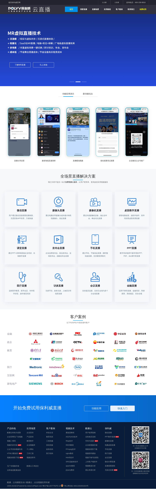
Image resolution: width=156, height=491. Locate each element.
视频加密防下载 (13, 457)
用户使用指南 (90, 433)
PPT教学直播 (110, 437)
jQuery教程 (70, 470)
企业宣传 (30, 433)
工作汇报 (30, 453)
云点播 (104, 2)
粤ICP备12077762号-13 (51, 486)
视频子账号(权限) (91, 457)
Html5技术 (70, 457)
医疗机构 (49, 453)
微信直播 (108, 433)
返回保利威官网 (14, 2)
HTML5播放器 (12, 453)
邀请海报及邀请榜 (49, 161)
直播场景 (95, 9)
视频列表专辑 (12, 445)
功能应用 (96, 408)
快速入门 (122, 408)
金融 (9, 334)
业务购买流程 (90, 437)
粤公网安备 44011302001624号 (74, 486)
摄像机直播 (109, 441)
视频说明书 (31, 457)
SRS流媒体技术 (72, 462)
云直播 (117, 2)
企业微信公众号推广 (136, 161)
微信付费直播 (110, 462)
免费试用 (142, 9)
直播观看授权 (110, 466)
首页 (71, 9)
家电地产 (12, 383)
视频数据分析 (90, 466)
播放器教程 (70, 433)
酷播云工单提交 (33, 466)
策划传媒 (49, 445)
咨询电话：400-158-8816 (135, 2)
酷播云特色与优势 (14, 433)
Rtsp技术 (69, 441)
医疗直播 (108, 453)
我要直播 (83, 9)
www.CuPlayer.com (34, 486)
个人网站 (30, 449)
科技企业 (49, 433)
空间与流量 (89, 441)
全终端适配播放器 (14, 470)
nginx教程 (69, 453)
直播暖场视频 (78, 161)
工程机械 (49, 441)
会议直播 (108, 457)
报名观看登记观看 (107, 161)
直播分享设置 (19, 161)
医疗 (9, 367)
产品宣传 (30, 437)
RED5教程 (70, 445)
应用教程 (107, 9)
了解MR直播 (20, 65)
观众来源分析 (90, 470)
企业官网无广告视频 (14, 437)
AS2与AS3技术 (71, 437)
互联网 (10, 375)
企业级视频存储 (91, 445)
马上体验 (43, 65)
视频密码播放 (90, 453)
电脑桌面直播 (110, 445)
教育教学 (30, 441)
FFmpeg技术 (71, 449)
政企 (9, 342)
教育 (9, 350)
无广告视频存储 (13, 466)
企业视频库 (31, 445)
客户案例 (119, 9)
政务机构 (49, 449)
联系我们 (131, 9)
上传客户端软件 (91, 462)
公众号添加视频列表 (14, 449)
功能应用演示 (68, 95)
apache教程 (70, 466)
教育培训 (49, 437)
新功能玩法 (88, 94)
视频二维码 (11, 441)
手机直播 (108, 449)
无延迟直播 (109, 470)
